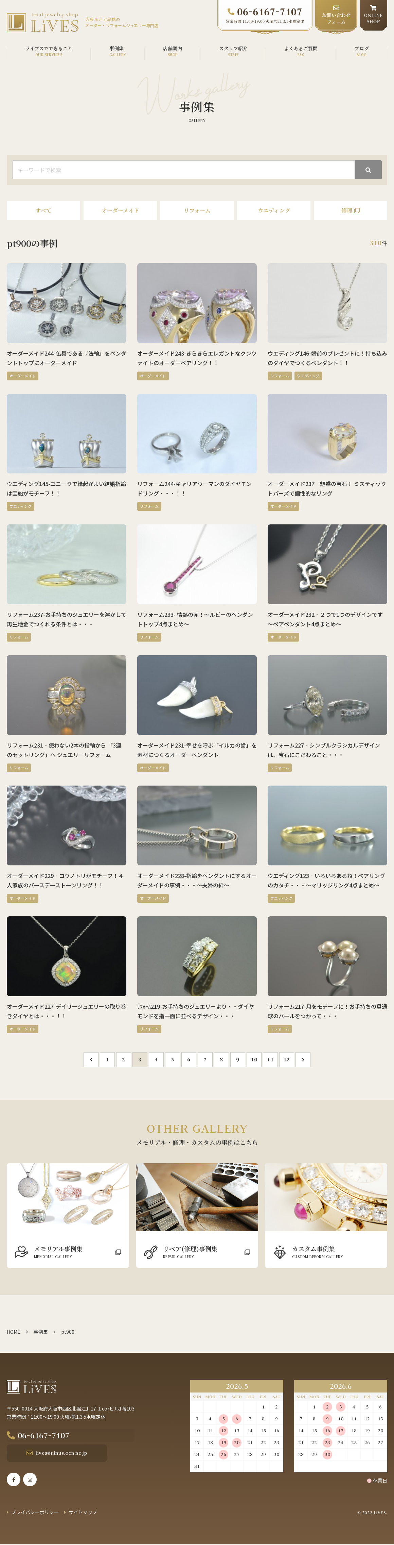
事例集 (116, 48)
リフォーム (197, 210)
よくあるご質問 (301, 48)
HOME (13, 1331)
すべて (43, 210)
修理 (346, 210)
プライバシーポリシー (35, 1513)
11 (270, 1059)
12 (286, 1059)
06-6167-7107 (57, 1436)
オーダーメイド (120, 210)
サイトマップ (83, 1513)
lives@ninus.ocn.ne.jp (55, 1454)
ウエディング (274, 210)
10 (254, 1059)
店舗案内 (172, 48)
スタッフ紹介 (233, 48)
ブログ (362, 48)
